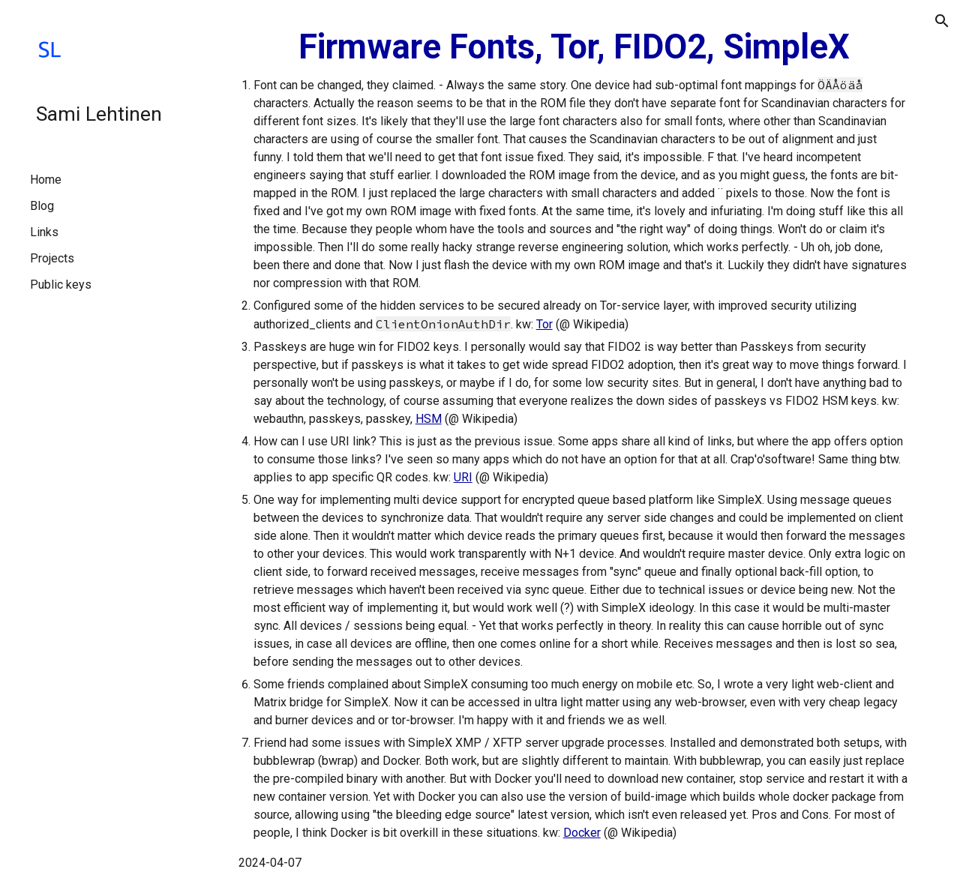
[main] (574, 448)
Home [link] (46, 179)
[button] (942, 21)
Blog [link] (42, 206)
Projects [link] (52, 258)
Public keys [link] (61, 284)
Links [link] (44, 232)
